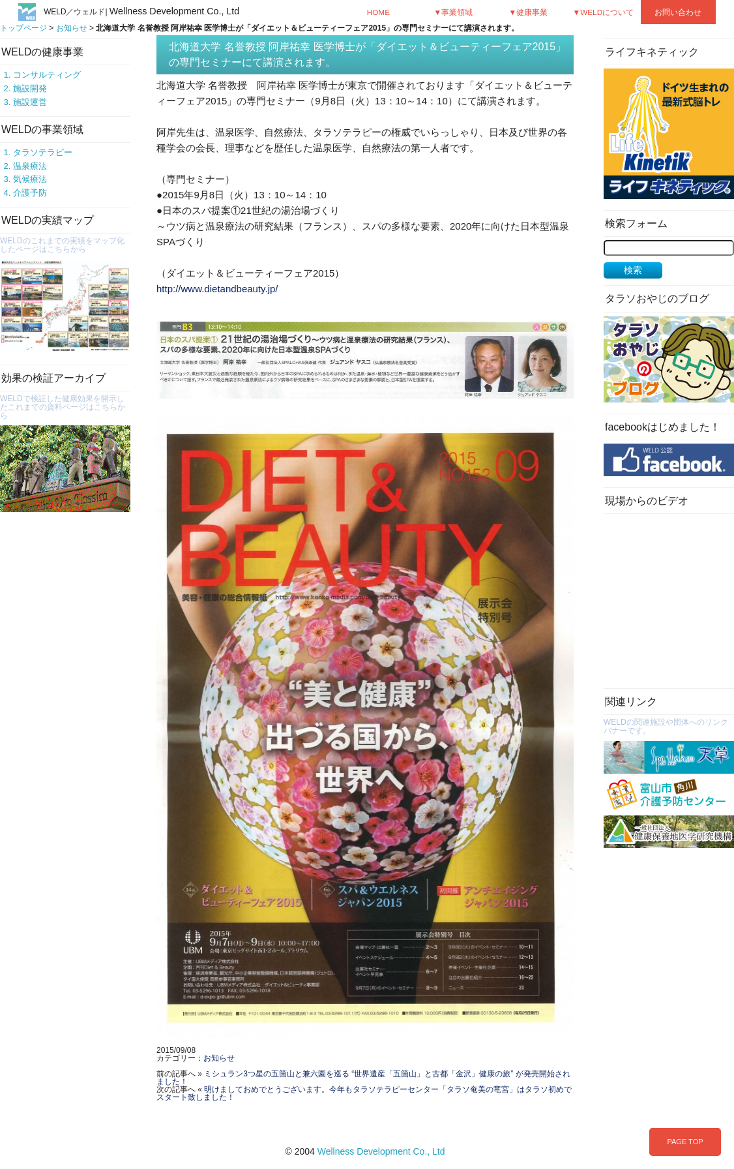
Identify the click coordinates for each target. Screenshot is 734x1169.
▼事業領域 (453, 12)
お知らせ (71, 28)
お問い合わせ (677, 12)
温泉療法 (30, 166)
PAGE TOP (685, 1142)
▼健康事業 (528, 12)
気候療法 (30, 179)
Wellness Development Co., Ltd (381, 1151)
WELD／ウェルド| (141, 11)
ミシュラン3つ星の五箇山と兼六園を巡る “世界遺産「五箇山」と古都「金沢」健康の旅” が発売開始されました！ (363, 1077)
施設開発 (30, 88)
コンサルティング (47, 75)
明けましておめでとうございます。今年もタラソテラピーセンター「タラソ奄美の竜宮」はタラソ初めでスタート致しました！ (364, 1093)
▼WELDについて (603, 12)
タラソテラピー (42, 152)
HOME (378, 12)
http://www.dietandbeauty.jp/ (217, 288)
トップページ (23, 28)
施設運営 (30, 102)
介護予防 (30, 193)
